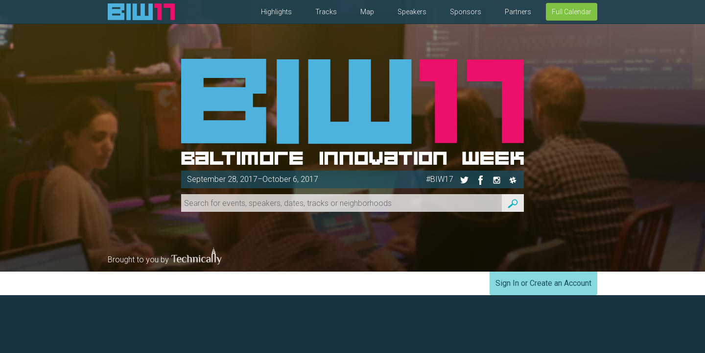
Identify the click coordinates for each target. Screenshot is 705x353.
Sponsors (465, 12)
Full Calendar (571, 12)
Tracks (326, 12)
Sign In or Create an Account (543, 283)
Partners (518, 12)
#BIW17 (439, 179)
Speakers (412, 12)
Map (367, 12)
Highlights (276, 12)
